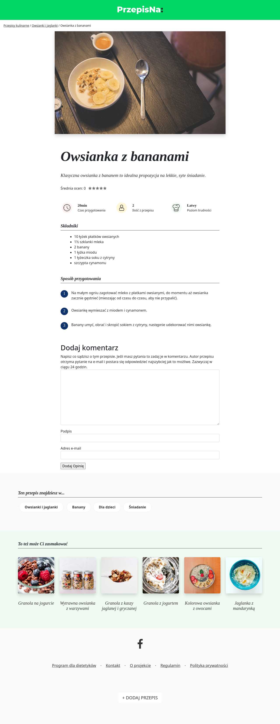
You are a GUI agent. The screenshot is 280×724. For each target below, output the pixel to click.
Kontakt (113, 665)
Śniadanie (137, 507)
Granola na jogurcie (36, 603)
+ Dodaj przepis (140, 698)
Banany (78, 507)
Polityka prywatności (209, 665)
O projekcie (140, 665)
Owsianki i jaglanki (41, 507)
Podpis (66, 431)
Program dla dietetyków (74, 665)
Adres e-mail (71, 448)
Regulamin (170, 665)
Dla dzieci (107, 507)
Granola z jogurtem (161, 603)
